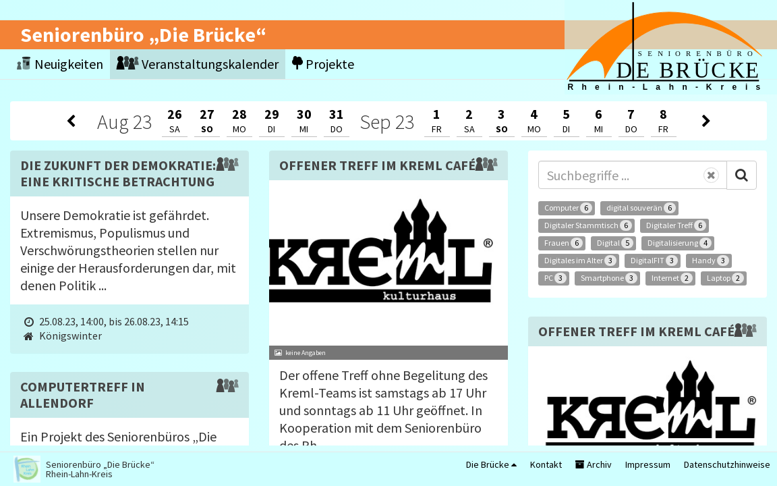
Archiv (593, 464)
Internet (672, 278)
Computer (568, 207)
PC (555, 278)
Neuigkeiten (60, 63)
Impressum (647, 464)
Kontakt (546, 464)
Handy (710, 260)
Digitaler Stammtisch (588, 225)
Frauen (563, 243)
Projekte (323, 63)
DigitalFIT (654, 260)
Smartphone (609, 278)
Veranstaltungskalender (198, 63)
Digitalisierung (680, 243)
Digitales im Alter (580, 260)
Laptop (725, 278)
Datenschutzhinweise (727, 464)
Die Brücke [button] (491, 464)
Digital (615, 243)
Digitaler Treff (676, 225)
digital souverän (641, 207)
